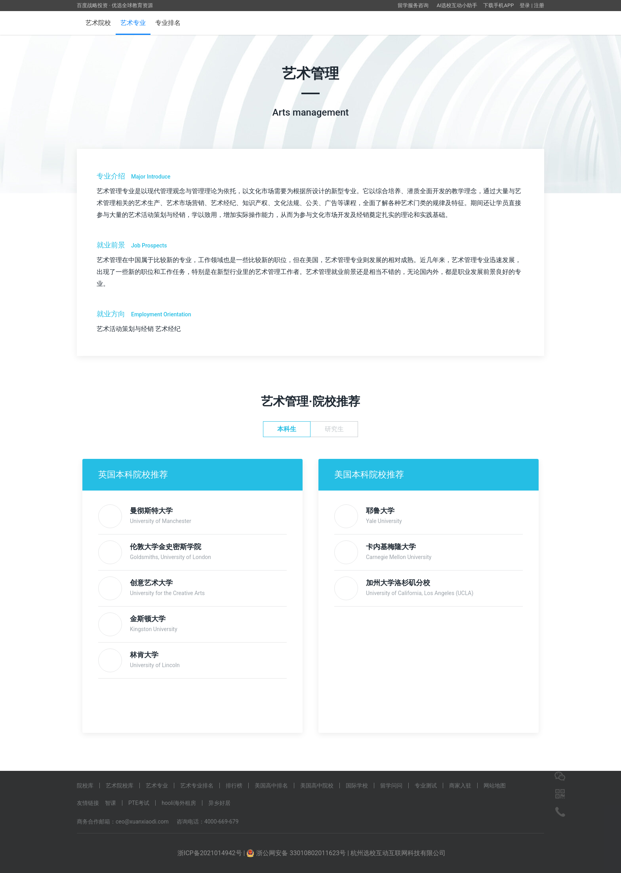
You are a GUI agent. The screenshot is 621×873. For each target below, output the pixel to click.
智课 (110, 803)
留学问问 (391, 785)
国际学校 (357, 785)
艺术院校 (98, 23)
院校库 (85, 785)
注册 (539, 5)
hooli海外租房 (179, 803)
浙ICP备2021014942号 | (212, 853)
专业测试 (426, 785)
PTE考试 (138, 803)
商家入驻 (460, 785)
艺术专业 (133, 23)
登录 (525, 5)
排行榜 (234, 785)
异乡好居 (219, 803)
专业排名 (168, 23)
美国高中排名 (271, 785)
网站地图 (495, 785)
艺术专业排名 (196, 785)
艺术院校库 (119, 785)
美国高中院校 (316, 785)
